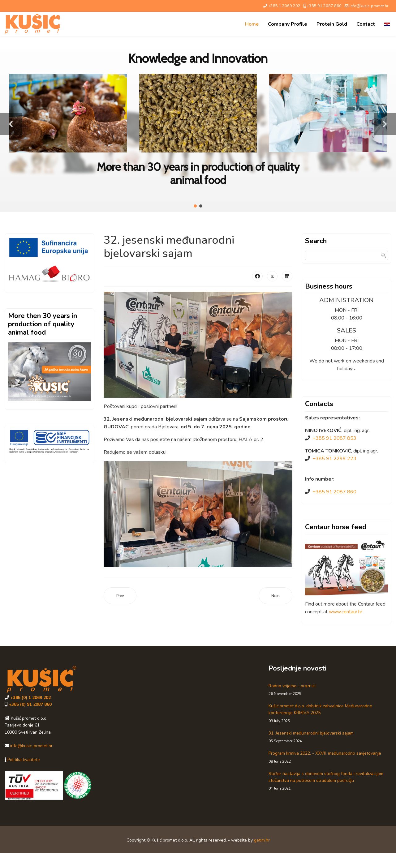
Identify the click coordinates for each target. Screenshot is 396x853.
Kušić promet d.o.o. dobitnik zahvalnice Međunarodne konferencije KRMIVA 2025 (330, 713)
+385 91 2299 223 (334, 458)
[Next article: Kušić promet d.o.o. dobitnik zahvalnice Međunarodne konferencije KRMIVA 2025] (275, 595)
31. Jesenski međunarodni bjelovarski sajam (330, 737)
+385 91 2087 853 (334, 438)
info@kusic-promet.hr (369, 5)
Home (252, 24)
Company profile (287, 24)
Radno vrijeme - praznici (330, 690)
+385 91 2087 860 (324, 5)
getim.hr (262, 840)
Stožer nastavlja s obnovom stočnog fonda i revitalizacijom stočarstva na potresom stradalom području (330, 781)
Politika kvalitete (23, 760)
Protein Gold (331, 24)
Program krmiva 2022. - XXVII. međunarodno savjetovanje (330, 757)
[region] (198, 124)
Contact (365, 24)
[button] (11, 124)
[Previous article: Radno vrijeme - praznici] (120, 595)
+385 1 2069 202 (284, 5)
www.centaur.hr (345, 611)
